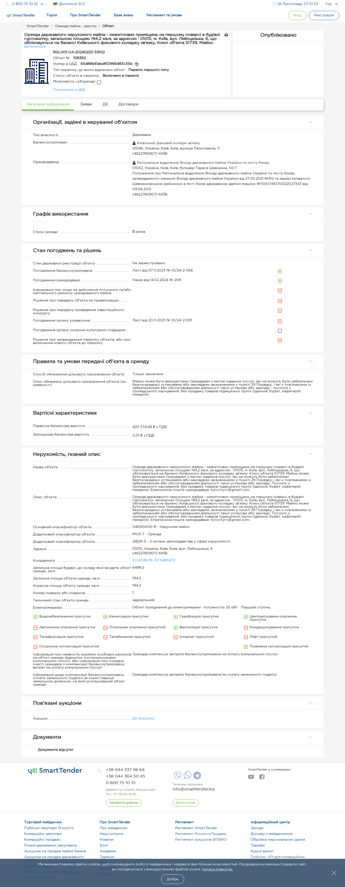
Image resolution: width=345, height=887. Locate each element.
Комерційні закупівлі (43, 833)
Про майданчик (113, 828)
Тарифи (258, 845)
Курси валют (262, 851)
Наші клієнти (111, 833)
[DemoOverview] (186, 803)
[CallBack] (124, 803)
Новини (106, 839)
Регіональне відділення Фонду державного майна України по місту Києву (200, 162)
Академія (108, 851)
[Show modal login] (295, 15)
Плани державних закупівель (50, 845)
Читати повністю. (217, 869)
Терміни (107, 857)
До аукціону (143, 718)
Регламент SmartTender (196, 828)
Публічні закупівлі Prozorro (49, 828)
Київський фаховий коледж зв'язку (166, 143)
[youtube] (251, 778)
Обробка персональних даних (278, 839)
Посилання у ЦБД (69, 89)
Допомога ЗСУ (69, 4)
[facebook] (262, 778)
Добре (172, 879)
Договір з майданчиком (272, 833)
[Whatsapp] (187, 777)
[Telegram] (196, 777)
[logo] (55, 771)
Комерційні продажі (42, 839)
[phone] (125, 770)
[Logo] (21, 15)
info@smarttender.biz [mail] (194, 789)
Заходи (257, 828)
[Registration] (323, 15)
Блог (104, 845)
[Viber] (177, 777)
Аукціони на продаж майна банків (55, 851)
